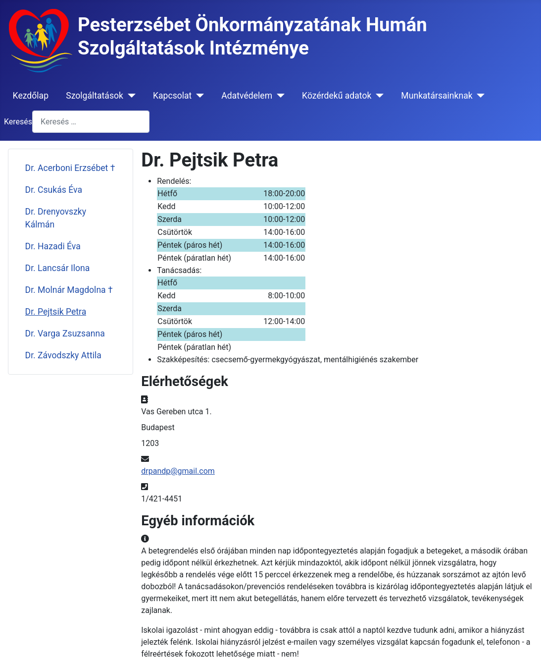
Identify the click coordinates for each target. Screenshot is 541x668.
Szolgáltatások (94, 96)
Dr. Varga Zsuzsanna (65, 333)
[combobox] (90, 122)
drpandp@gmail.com (178, 471)
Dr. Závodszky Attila (63, 355)
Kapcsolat (172, 96)
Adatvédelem (246, 96)
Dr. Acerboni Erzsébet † (70, 168)
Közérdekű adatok (336, 96)
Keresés (18, 121)
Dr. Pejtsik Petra (56, 312)
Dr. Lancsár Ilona (57, 268)
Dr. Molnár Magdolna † (69, 290)
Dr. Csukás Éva (53, 190)
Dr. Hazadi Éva (53, 246)
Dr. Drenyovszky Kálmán (56, 218)
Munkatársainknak (436, 96)
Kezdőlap (31, 96)
